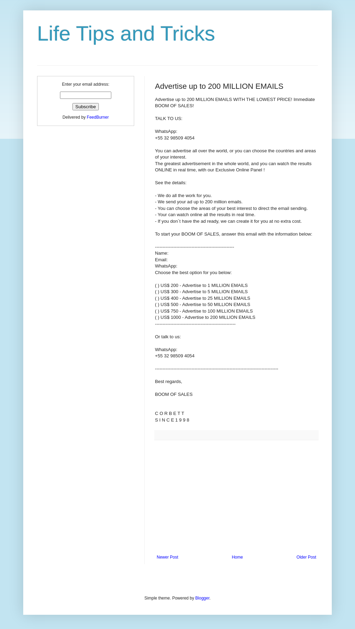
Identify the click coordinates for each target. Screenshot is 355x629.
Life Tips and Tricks (126, 33)
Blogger (202, 598)
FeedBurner (98, 117)
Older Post (306, 557)
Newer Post (167, 557)
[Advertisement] (236, 497)
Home (237, 557)
